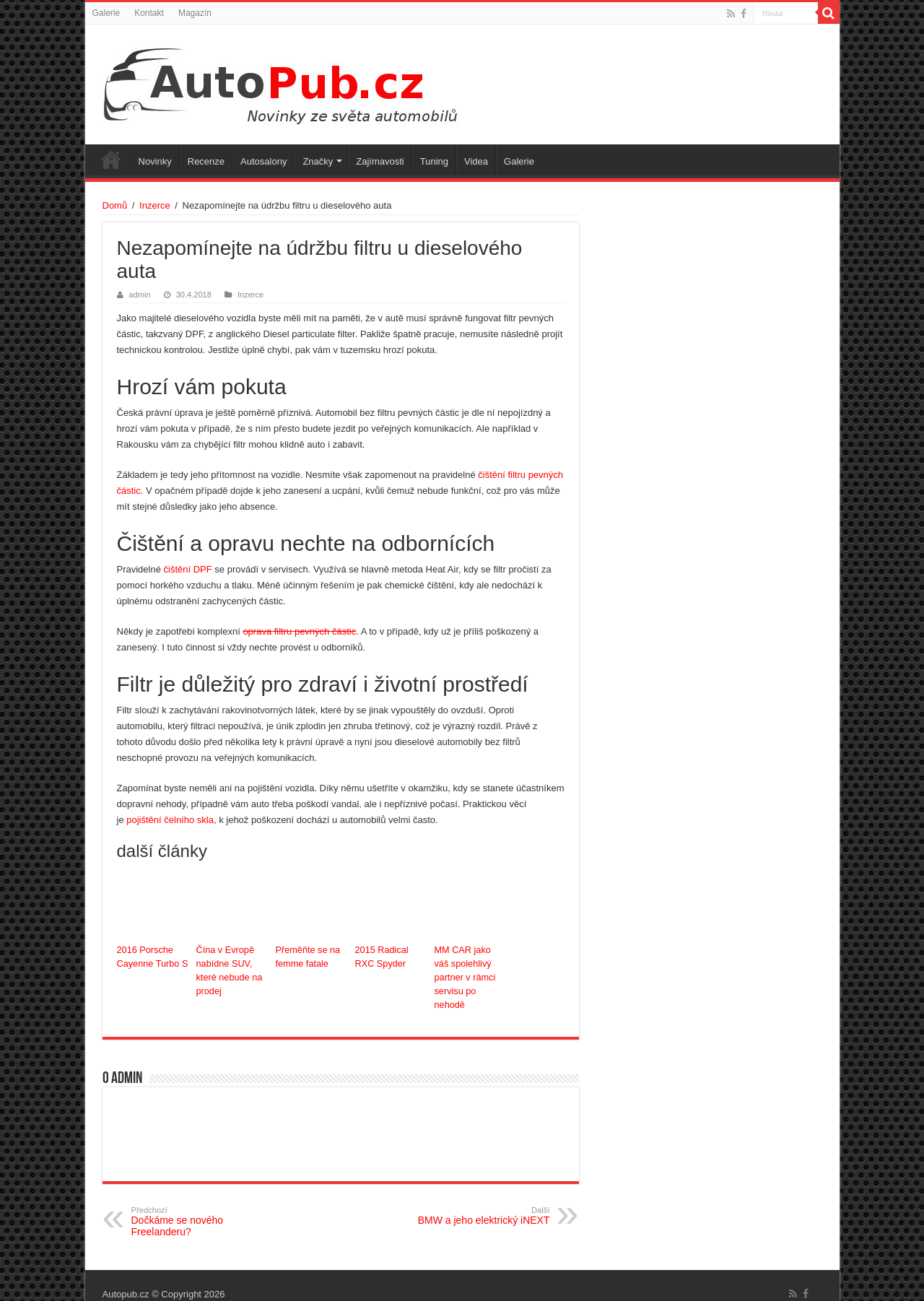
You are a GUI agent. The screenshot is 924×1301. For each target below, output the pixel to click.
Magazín (195, 13)
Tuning (434, 161)
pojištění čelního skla (170, 819)
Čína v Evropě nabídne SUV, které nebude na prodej (227, 968)
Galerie (106, 13)
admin (140, 294)
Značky (317, 161)
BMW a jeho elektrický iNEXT (476, 1199)
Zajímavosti (380, 161)
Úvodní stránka (111, 159)
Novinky (155, 161)
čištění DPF (188, 569)
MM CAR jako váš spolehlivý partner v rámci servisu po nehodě (470, 968)
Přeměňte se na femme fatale (306, 955)
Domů (115, 205)
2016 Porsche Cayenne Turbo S (150, 955)
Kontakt (149, 13)
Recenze (206, 161)
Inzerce (154, 205)
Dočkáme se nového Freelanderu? (205, 1205)
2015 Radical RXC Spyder (391, 955)
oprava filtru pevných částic (299, 631)
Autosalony (263, 161)
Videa (476, 161)
